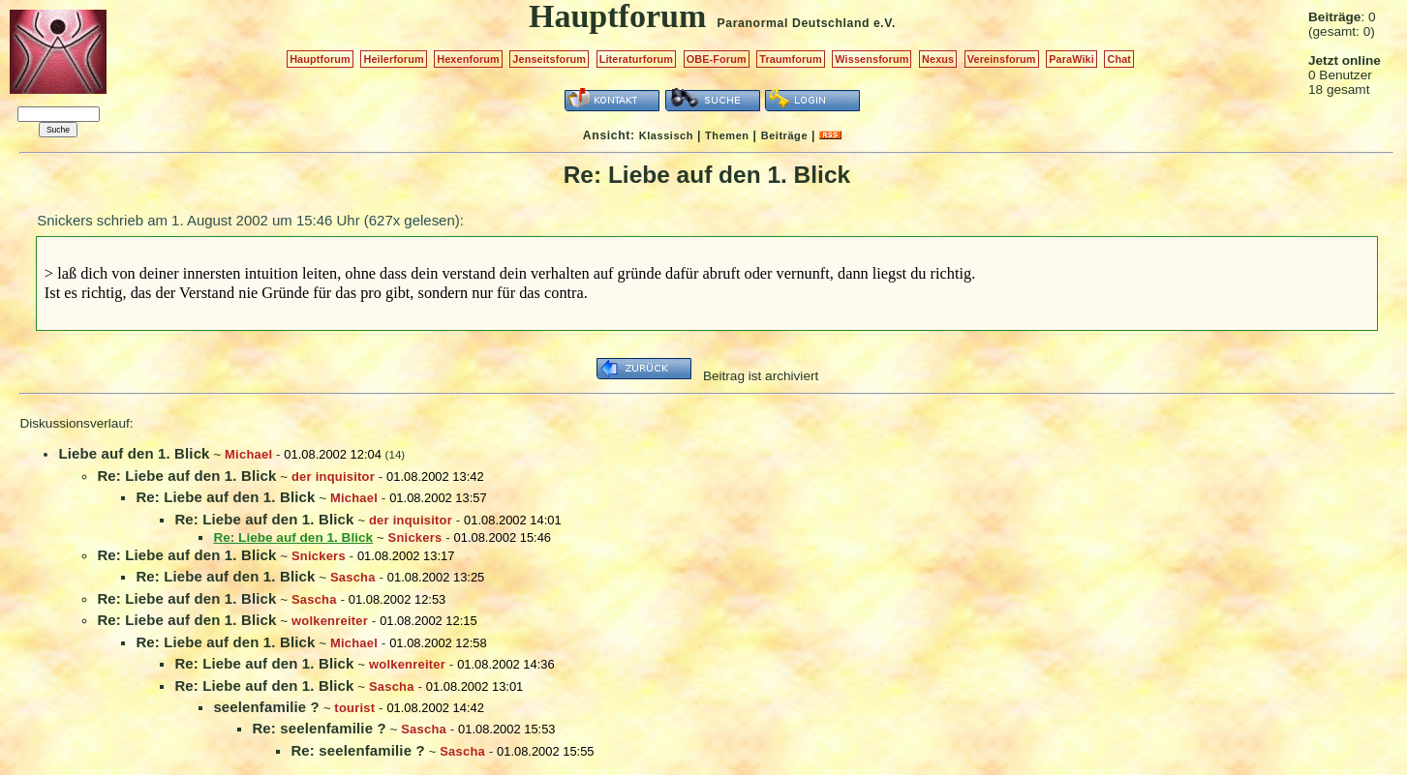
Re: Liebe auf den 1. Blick (186, 475)
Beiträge (784, 135)
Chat (1119, 59)
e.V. (884, 23)
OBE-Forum (717, 59)
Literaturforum (636, 59)
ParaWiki (1071, 59)
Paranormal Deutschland (794, 23)
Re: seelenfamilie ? (318, 728)
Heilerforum (393, 59)
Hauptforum (320, 59)
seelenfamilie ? (266, 707)
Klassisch (666, 135)
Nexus (938, 59)
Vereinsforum (1001, 59)
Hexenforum (468, 59)
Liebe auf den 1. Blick (133, 453)
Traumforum (790, 59)
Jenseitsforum (549, 59)
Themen (727, 135)
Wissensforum (871, 59)
